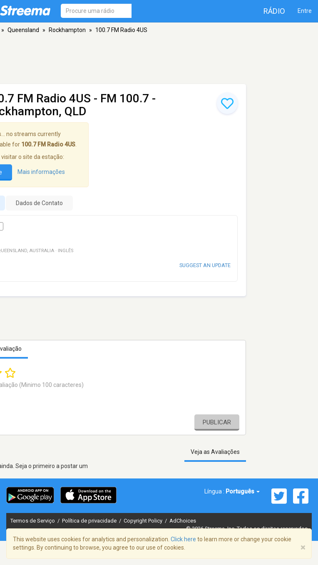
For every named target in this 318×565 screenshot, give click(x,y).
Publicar (217, 422)
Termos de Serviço (33, 521)
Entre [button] (305, 10)
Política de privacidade (90, 521)
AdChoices (182, 521)
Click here (183, 539)
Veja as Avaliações (215, 452)
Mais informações (41, 172)
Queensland (23, 30)
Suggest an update (205, 265)
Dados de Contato (39, 203)
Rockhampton (67, 30)
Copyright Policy (144, 521)
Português (243, 491)
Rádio (274, 11)
